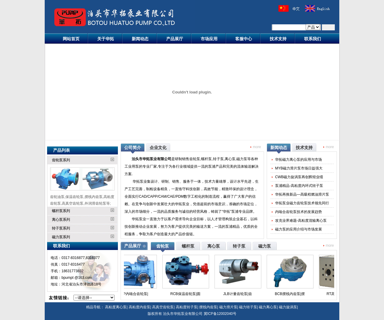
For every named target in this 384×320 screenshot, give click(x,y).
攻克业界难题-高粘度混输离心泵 (301, 220)
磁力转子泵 (248, 307)
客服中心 (243, 38)
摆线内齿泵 (208, 307)
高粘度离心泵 (116, 307)
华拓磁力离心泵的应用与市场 (298, 159)
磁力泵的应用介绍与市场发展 (298, 229)
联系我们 (312, 38)
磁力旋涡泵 (288, 307)
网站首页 (71, 38)
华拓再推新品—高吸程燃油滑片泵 (302, 194)
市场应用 (209, 38)
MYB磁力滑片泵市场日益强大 (298, 168)
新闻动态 (140, 38)
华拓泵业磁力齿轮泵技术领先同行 (302, 203)
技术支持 (278, 38)
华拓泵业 (140, 181)
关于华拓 (105, 38)
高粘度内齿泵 (139, 307)
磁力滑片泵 (228, 307)
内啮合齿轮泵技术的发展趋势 (298, 212)
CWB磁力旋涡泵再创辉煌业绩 (299, 177)
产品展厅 (174, 38)
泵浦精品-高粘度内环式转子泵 (299, 186)
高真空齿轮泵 (163, 307)
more (257, 147)
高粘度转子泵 (186, 307)
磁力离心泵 (268, 307)
